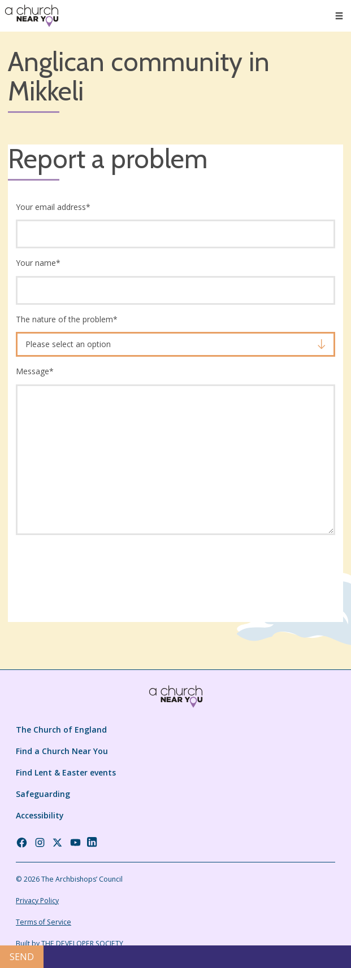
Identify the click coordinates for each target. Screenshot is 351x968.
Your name (38, 262)
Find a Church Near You (62, 751)
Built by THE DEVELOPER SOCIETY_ (71, 943)
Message (35, 371)
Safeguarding (43, 794)
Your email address (53, 207)
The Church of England (61, 729)
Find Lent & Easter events (66, 772)
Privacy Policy (37, 900)
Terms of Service (43, 922)
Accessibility (40, 815)
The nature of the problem (67, 319)
